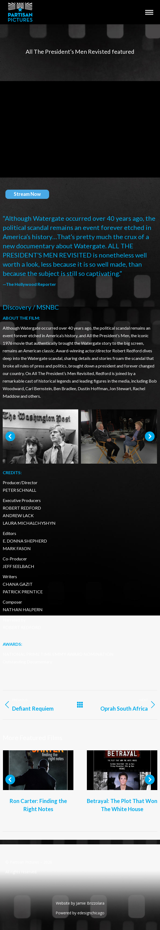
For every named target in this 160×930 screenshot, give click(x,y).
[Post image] (38, 770)
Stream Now (27, 194)
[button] (10, 436)
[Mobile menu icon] (149, 12)
